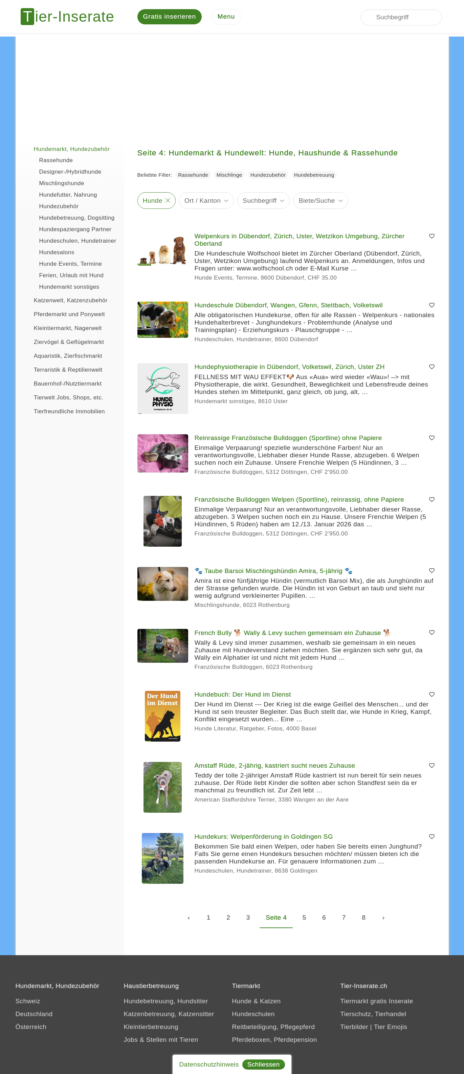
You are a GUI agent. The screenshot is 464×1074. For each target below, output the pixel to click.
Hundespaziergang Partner (75, 230)
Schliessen (263, 1064)
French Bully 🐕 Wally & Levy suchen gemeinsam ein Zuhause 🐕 (293, 633)
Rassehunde (56, 161)
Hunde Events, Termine (70, 264)
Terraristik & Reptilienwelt (62, 370)
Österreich (31, 1027)
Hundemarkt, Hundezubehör (66, 149)
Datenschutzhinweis (209, 1064)
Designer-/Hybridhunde (70, 172)
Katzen (270, 1001)
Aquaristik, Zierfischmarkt (62, 356)
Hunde (152, 200)
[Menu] (226, 17)
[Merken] (431, 237)
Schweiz (28, 1001)
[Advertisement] (232, 84)
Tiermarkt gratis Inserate (376, 1001)
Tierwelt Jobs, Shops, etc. (63, 397)
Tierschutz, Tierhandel (373, 1014)
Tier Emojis (390, 1027)
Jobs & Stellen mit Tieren (161, 1040)
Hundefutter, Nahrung (68, 195)
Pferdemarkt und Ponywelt (63, 314)
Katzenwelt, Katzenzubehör (65, 300)
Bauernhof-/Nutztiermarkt (62, 383)
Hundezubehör (59, 207)
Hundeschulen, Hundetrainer (77, 241)
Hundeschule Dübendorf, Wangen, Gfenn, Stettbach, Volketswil (289, 305)
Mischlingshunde (61, 184)
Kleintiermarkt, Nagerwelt (62, 328)
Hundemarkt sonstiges (69, 287)
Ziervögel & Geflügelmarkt (63, 342)
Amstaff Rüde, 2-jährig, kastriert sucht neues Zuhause (275, 766)
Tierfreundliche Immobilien (63, 411)
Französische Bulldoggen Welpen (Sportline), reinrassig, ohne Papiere (299, 500)
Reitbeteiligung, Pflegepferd (273, 1027)
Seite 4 (276, 918)
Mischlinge (229, 175)
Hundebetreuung (314, 175)
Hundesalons (56, 253)
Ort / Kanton (202, 200)
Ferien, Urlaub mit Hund (71, 276)
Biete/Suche (317, 200)
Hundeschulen (253, 1014)
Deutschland (34, 1014)
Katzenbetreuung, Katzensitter (169, 1014)
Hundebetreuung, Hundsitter (166, 1001)
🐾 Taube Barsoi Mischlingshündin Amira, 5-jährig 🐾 (274, 571)
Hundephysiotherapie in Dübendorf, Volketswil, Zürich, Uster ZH (290, 367)
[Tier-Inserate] (71, 17)
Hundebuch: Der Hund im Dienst (243, 695)
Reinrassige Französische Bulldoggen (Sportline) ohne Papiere (288, 438)
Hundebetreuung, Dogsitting (77, 218)
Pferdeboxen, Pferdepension (274, 1040)
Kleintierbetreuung (151, 1027)
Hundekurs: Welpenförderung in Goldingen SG (264, 837)
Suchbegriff (260, 200)
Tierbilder (354, 1027)
